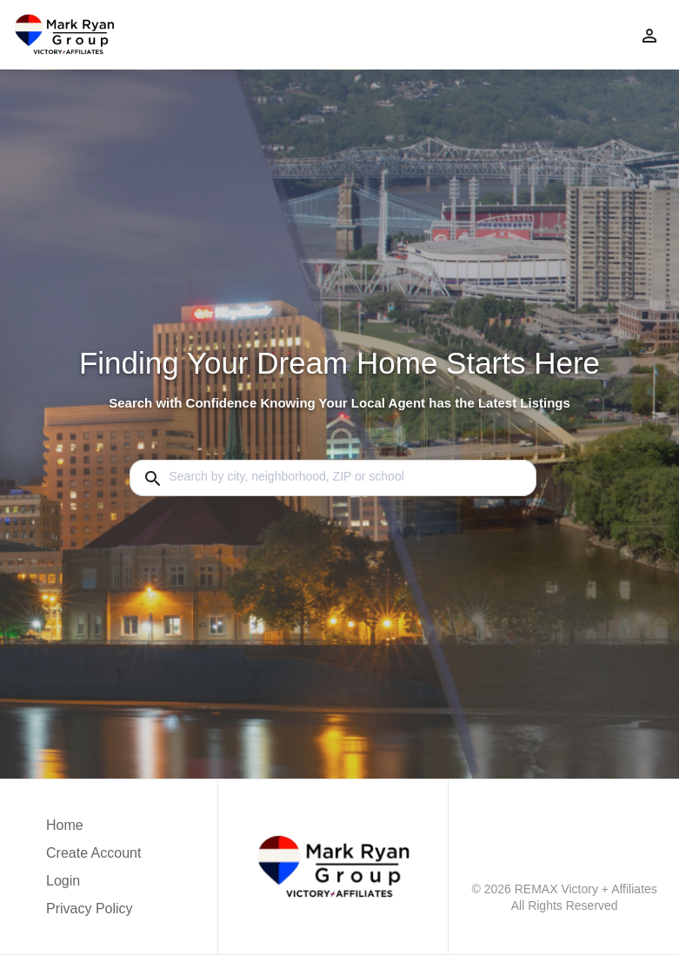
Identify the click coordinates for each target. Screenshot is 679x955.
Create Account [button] (93, 853)
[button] (93, 885)
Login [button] (63, 880)
